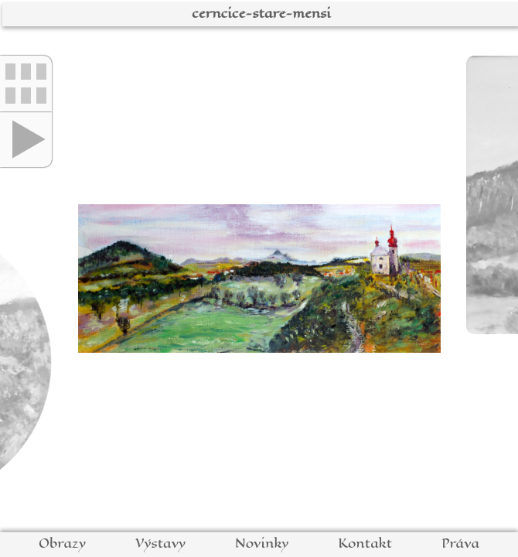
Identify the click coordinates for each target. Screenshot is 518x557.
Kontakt (365, 543)
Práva (460, 543)
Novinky (261, 543)
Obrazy (62, 543)
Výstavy (160, 543)
